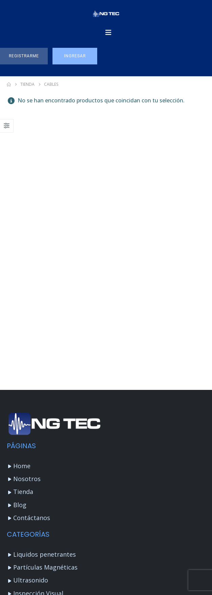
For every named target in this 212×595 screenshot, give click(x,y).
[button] (24, 56)
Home (21, 466)
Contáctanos (31, 518)
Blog (19, 505)
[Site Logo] (106, 13)
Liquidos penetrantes (44, 554)
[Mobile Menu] (108, 32)
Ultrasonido (30, 580)
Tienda (23, 492)
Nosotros (27, 479)
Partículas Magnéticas (45, 567)
